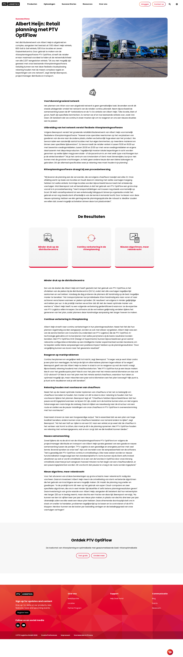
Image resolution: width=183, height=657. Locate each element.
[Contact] (170, 652)
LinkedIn (18, 625)
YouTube (23, 625)
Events (155, 603)
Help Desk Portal (116, 598)
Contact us (159, 4)
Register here (22, 612)
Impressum (65, 635)
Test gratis (83, 555)
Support (114, 593)
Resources (87, 4)
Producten (32, 4)
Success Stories (69, 4)
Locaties (71, 603)
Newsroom (156, 608)
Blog (154, 598)
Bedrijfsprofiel (73, 598)
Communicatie (160, 593)
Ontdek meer (99, 555)
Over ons (103, 4)
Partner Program (74, 608)
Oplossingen (49, 4)
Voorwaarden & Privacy (83, 635)
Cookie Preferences (49, 635)
